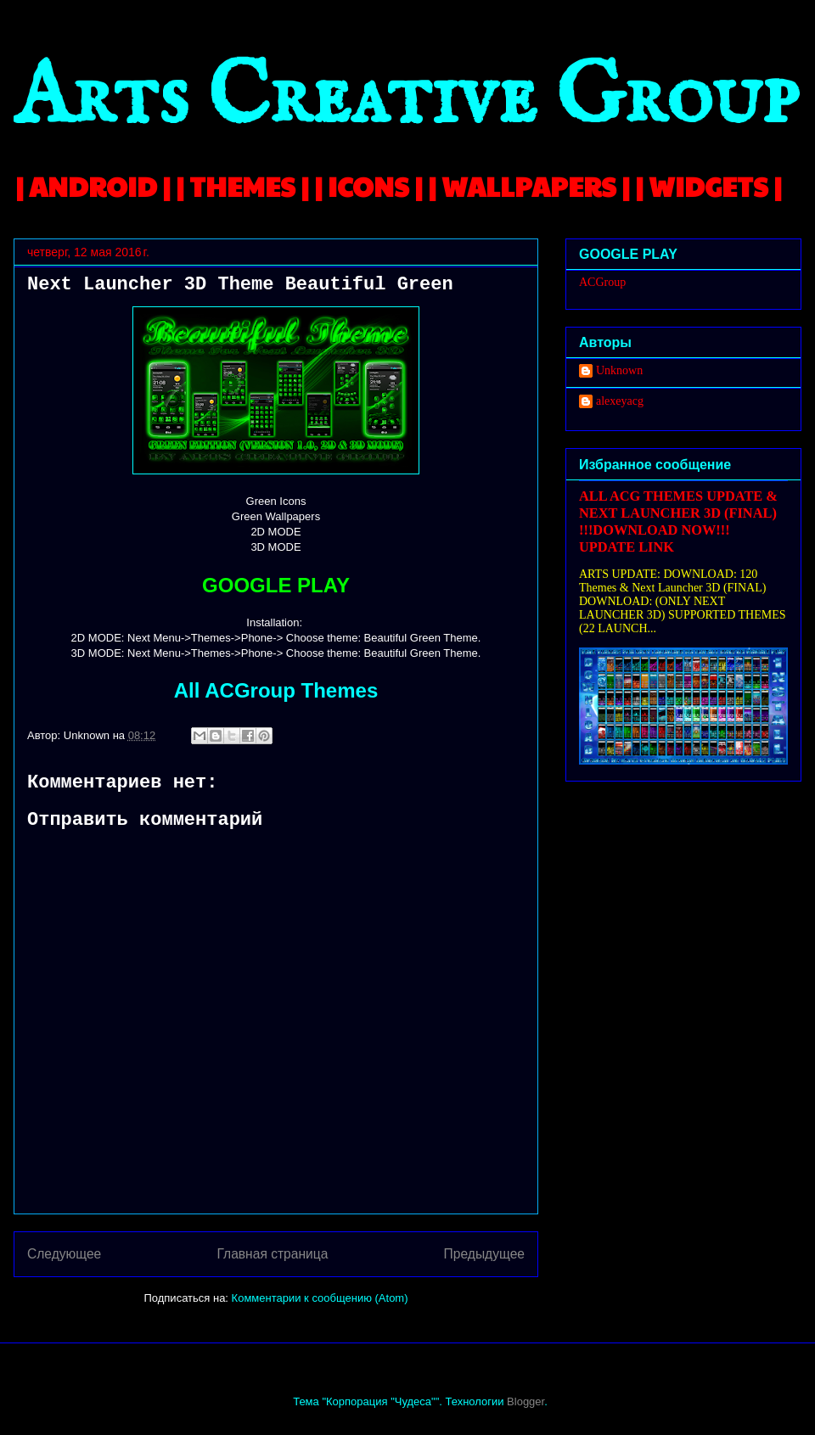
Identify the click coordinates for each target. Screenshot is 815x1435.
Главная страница (272, 1254)
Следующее (64, 1254)
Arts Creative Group (406, 99)
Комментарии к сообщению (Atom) (320, 1298)
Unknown (619, 370)
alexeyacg (620, 401)
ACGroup (602, 282)
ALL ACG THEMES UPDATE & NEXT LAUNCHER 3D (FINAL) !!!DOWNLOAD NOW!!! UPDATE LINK (678, 521)
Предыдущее (484, 1254)
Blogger (525, 1401)
